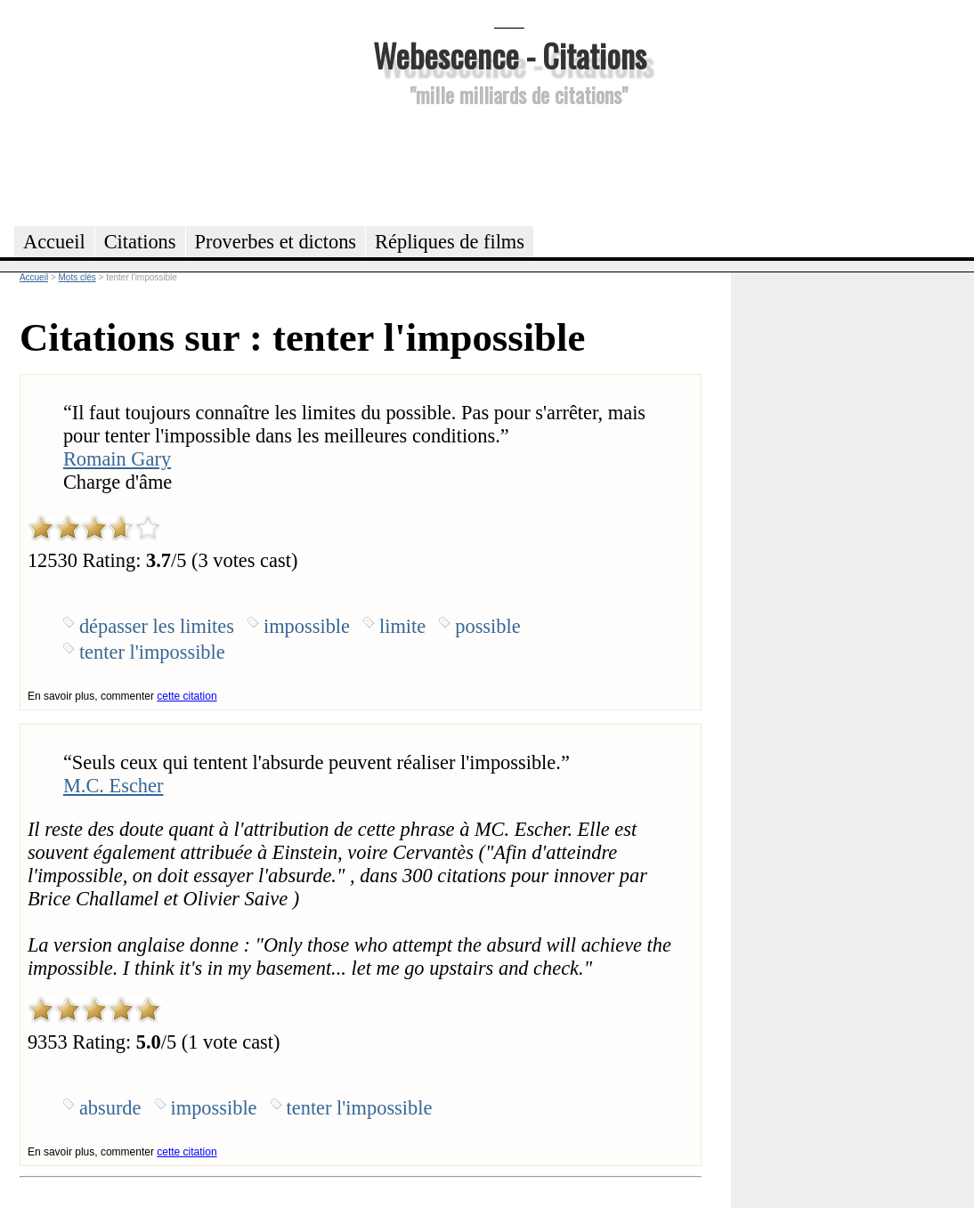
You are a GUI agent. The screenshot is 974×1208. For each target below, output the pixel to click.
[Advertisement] (509, 164)
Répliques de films (449, 242)
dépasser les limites (156, 626)
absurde (110, 1108)
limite (402, 626)
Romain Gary (117, 459)
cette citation (186, 696)
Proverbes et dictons (276, 242)
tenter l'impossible (152, 652)
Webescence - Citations (509, 54)
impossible (307, 626)
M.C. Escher (113, 785)
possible (487, 626)
